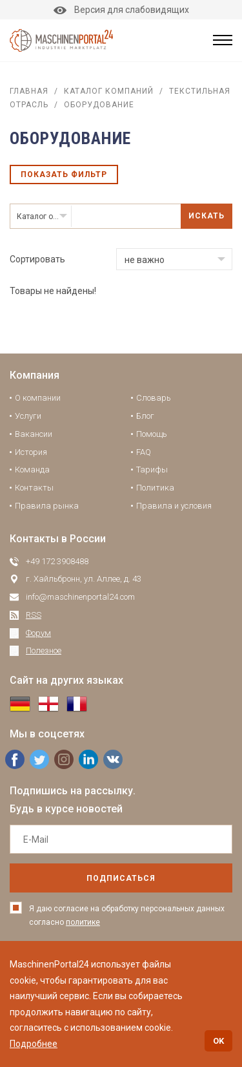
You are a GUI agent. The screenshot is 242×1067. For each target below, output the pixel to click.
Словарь (153, 398)
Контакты (34, 487)
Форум (38, 633)
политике (83, 922)
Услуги (28, 416)
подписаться (121, 878)
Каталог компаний (109, 91)
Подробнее (33, 1044)
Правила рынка (47, 506)
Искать (206, 215)
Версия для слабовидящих (121, 10)
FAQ (143, 452)
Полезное (43, 650)
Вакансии (33, 434)
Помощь (151, 434)
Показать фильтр (64, 174)
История (31, 452)
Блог (145, 416)
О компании (38, 398)
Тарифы (152, 469)
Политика (155, 487)
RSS (33, 615)
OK (218, 1041)
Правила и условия (174, 506)
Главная (29, 91)
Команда (32, 469)
